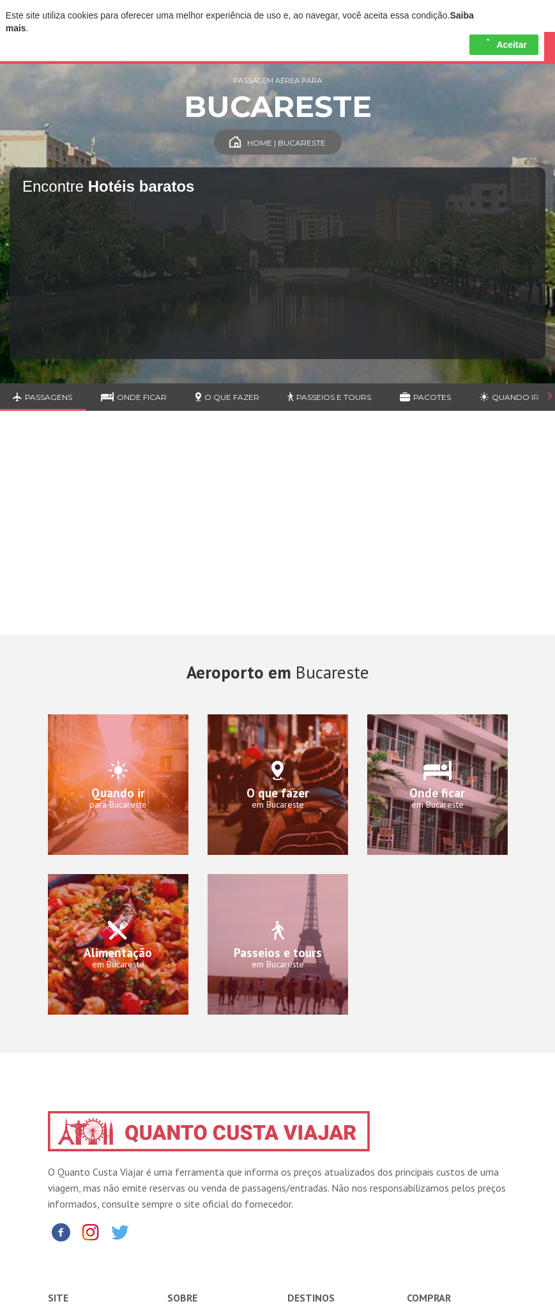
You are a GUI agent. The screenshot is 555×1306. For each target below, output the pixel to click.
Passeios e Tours (329, 397)
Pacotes (425, 397)
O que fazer (227, 397)
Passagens (42, 397)
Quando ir (509, 397)
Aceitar (503, 44)
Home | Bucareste (277, 143)
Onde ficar (134, 397)
